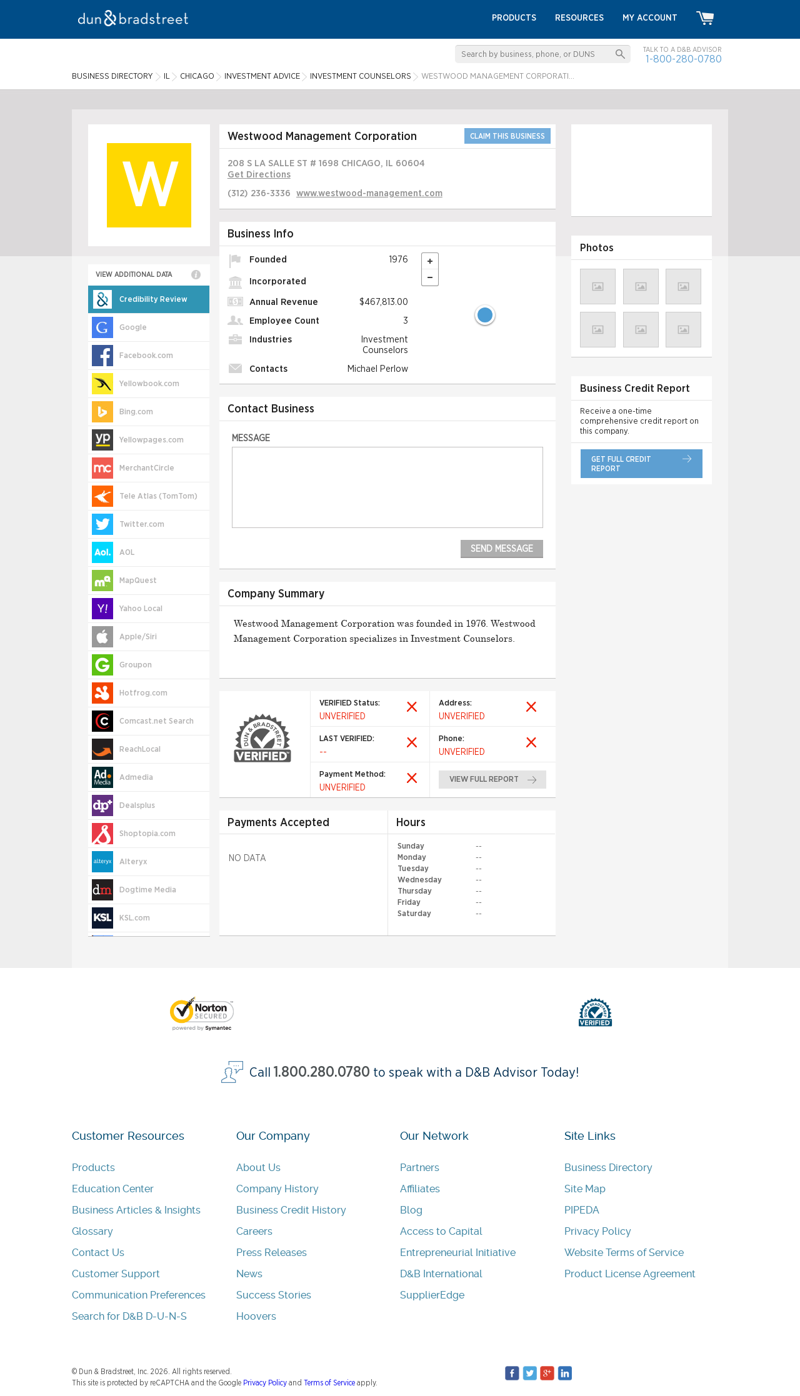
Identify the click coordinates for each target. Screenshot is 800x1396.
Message (251, 438)
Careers (254, 1231)
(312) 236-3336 (259, 193)
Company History (277, 1189)
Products (93, 1168)
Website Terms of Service (624, 1253)
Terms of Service (329, 1383)
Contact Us (98, 1253)
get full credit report (621, 464)
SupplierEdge (432, 1295)
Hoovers (256, 1316)
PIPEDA (581, 1210)
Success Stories (273, 1295)
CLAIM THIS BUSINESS (507, 136)
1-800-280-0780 (684, 59)
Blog (411, 1210)
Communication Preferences (139, 1295)
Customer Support (116, 1274)
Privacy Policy (597, 1231)
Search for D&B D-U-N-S (129, 1316)
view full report (484, 779)
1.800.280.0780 (322, 1072)
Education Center (113, 1189)
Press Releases (271, 1253)
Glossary (92, 1231)
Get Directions (259, 174)
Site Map (585, 1189)
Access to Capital (441, 1231)
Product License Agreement (630, 1274)
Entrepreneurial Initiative (458, 1253)
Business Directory (608, 1168)
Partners (419, 1168)
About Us (258, 1168)
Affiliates (420, 1189)
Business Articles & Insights (136, 1210)
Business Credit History (291, 1210)
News (249, 1274)
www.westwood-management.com (369, 193)
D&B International (441, 1274)
